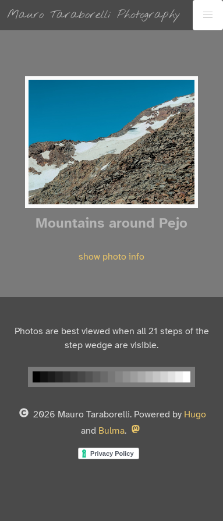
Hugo (195, 415)
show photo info (111, 257)
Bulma (111, 431)
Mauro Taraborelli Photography (93, 15)
